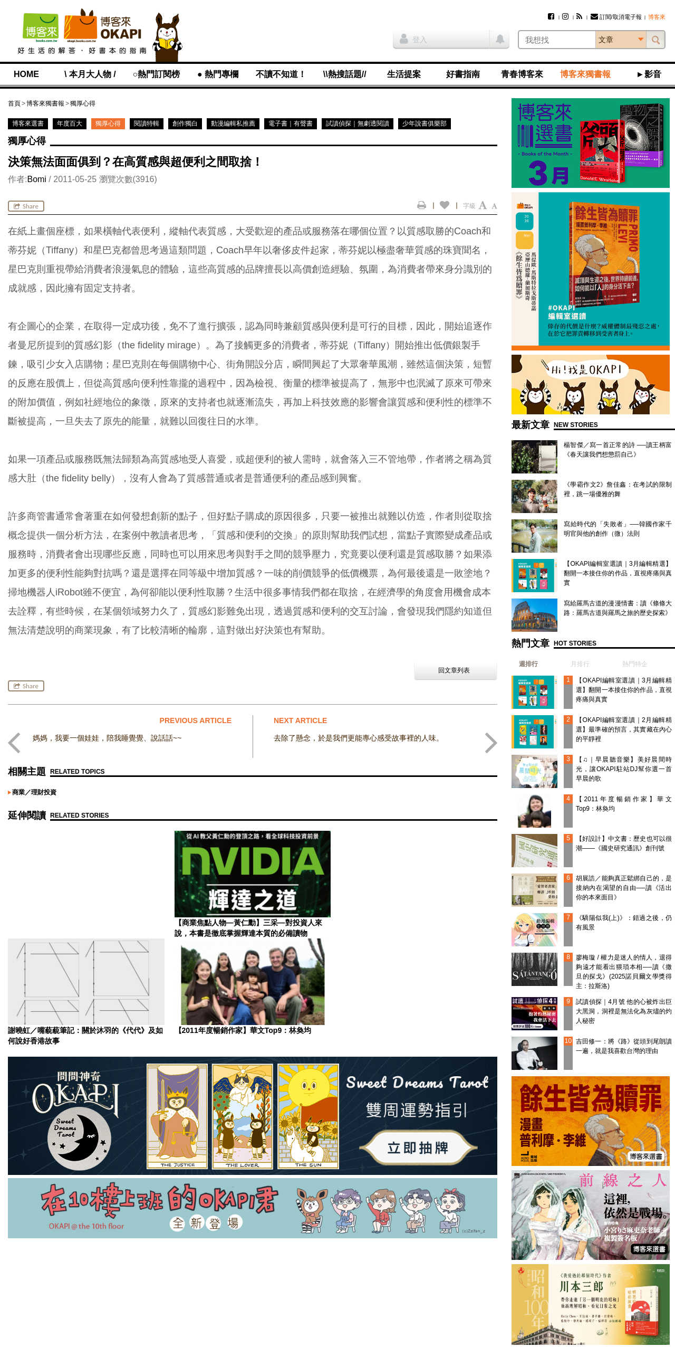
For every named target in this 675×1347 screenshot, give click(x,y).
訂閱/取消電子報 (616, 17)
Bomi (36, 179)
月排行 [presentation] (580, 664)
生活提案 (404, 74)
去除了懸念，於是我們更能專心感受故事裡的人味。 (358, 738)
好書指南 (463, 74)
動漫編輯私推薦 (233, 123)
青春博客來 (522, 74)
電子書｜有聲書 (290, 123)
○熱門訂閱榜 (156, 74)
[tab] (525, 664)
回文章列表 (454, 670)
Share (26, 206)
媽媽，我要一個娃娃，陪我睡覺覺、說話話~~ (107, 738)
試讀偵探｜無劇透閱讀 (357, 123)
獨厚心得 (82, 103)
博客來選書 (28, 123)
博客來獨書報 (585, 74)
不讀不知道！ (281, 74)
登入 (413, 38)
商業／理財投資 (34, 792)
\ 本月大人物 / (90, 74)
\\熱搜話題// (345, 74)
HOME (26, 74)
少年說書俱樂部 (424, 123)
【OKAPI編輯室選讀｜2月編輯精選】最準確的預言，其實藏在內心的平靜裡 (624, 729)
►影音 (648, 74)
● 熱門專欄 (217, 74)
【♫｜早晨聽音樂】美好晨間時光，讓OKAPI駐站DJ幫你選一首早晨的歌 (624, 769)
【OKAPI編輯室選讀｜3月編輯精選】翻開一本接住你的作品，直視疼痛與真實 (618, 573)
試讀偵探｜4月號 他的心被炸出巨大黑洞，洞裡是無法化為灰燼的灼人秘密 (624, 1011)
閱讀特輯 (146, 123)
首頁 (14, 103)
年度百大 (69, 123)
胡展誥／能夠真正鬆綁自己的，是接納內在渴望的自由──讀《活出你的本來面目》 (624, 888)
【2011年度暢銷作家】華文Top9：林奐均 (409, 922)
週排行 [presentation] (528, 664)
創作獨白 (185, 123)
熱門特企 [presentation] (635, 664)
